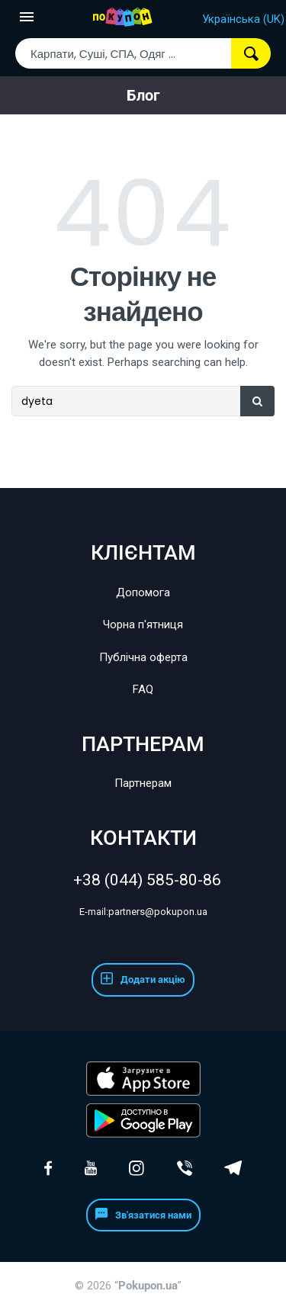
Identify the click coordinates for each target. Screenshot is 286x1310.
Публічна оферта (143, 657)
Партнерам (143, 783)
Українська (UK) (243, 19)
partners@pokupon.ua (143, 911)
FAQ (143, 689)
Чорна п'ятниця (143, 624)
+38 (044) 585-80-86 (143, 880)
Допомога (143, 592)
